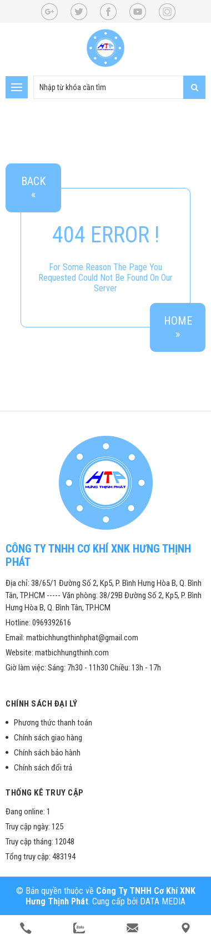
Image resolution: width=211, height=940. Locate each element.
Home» (178, 327)
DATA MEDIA (162, 901)
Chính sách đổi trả (43, 768)
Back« (33, 188)
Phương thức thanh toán (53, 723)
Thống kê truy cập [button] (45, 793)
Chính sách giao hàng (48, 738)
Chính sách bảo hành (47, 753)
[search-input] (119, 87)
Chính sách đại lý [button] (42, 704)
